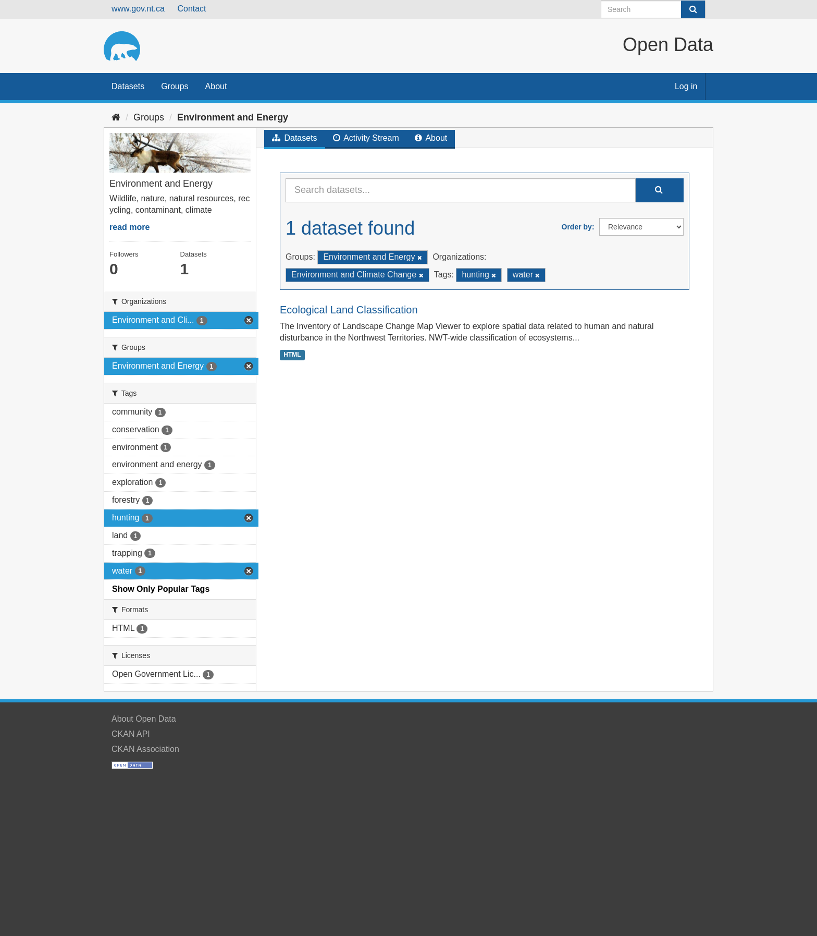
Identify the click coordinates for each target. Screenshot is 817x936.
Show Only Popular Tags (160, 589)
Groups (174, 86)
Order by (577, 227)
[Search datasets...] (461, 190)
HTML (292, 354)
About (216, 86)
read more (129, 227)
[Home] (116, 117)
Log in (686, 86)
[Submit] (693, 9)
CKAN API (131, 734)
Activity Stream (366, 137)
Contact (191, 8)
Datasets (128, 86)
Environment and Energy (232, 117)
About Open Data (144, 718)
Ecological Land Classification (349, 309)
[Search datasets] (653, 9)
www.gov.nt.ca (138, 8)
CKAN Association (145, 749)
